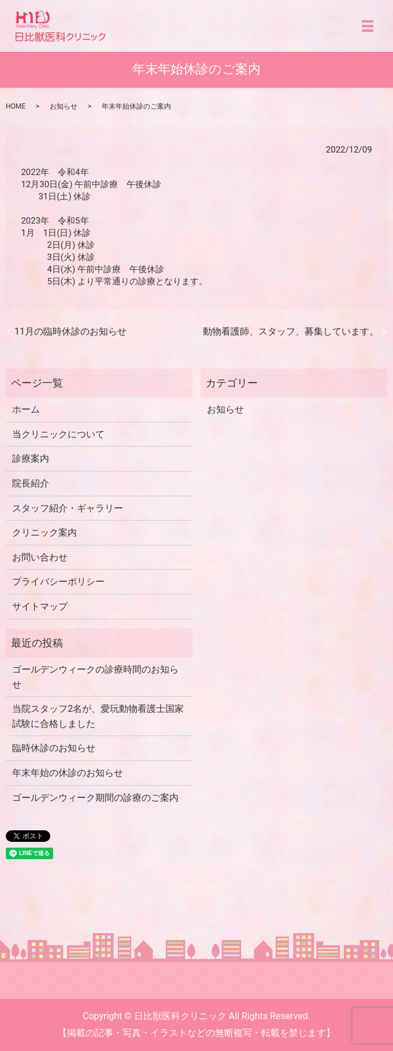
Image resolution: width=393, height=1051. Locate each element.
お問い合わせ (40, 557)
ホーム (26, 409)
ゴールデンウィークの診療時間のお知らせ (95, 677)
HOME (15, 106)
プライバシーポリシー (58, 581)
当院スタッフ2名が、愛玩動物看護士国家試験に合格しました (98, 716)
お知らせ (63, 106)
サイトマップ (40, 606)
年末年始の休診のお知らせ (67, 772)
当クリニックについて (58, 434)
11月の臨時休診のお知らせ (70, 331)
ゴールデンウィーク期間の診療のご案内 (95, 797)
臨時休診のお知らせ (53, 747)
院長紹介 (30, 483)
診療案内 (30, 458)
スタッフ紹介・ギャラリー (67, 508)
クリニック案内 (44, 532)
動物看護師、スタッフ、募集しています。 (291, 331)
